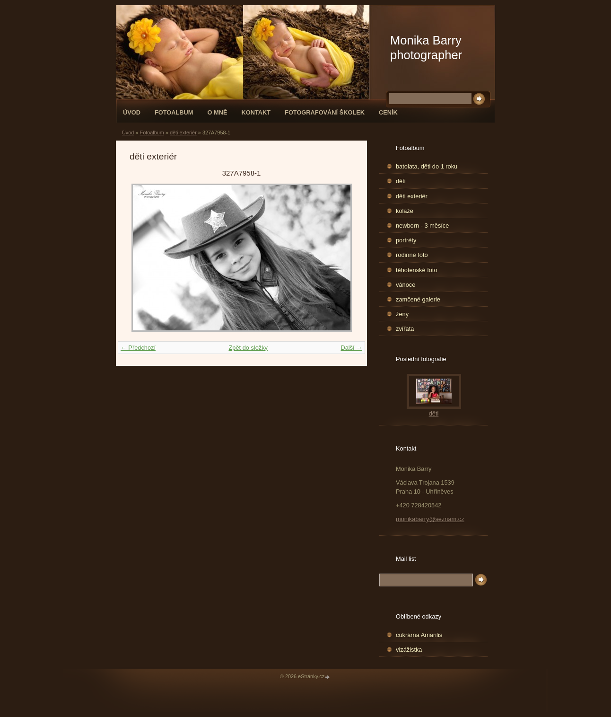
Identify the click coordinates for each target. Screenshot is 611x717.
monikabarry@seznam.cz (430, 518)
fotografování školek (325, 112)
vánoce (405, 284)
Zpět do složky (248, 347)
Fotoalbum (174, 112)
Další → (351, 347)
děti (401, 181)
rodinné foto (412, 254)
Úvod (131, 112)
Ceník (388, 112)
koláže (404, 210)
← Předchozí (138, 347)
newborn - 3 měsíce (422, 225)
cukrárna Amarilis (419, 634)
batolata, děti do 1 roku (426, 166)
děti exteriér (183, 132)
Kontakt (256, 112)
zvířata (405, 328)
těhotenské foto (416, 270)
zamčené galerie (418, 299)
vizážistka (409, 649)
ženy (402, 314)
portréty (406, 240)
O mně (217, 112)
